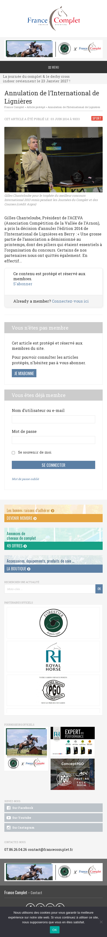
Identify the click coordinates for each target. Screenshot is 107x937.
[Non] (101, 921)
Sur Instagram (20, 828)
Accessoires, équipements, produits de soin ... (40, 561)
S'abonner (22, 283)
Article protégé (36, 107)
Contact (36, 892)
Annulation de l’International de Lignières (74, 107)
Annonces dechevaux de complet (21, 536)
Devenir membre (22, 518)
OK (54, 930)
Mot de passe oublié (25, 478)
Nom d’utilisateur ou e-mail (38, 410)
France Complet (14, 107)
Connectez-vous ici (70, 301)
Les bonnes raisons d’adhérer (30, 510)
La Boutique (18, 569)
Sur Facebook (19, 808)
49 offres (17, 546)
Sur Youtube (18, 818)
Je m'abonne (24, 373)
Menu (53, 67)
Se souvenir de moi (35, 452)
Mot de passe (24, 431)
